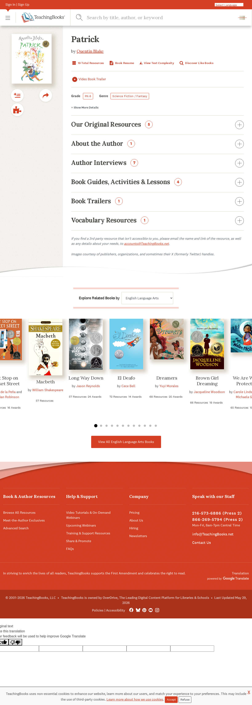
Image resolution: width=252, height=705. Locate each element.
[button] (7, 17)
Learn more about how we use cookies (135, 699)
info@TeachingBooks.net (212, 534)
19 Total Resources (87, 63)
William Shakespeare (47, 390)
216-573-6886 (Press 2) (217, 513)
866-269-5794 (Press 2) (217, 519)
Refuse (184, 699)
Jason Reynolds (88, 386)
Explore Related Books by (99, 298)
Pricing (134, 512)
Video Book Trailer (88, 79)
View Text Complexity (156, 63)
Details (85, 108)
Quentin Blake (90, 51)
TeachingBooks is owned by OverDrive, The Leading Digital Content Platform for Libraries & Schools (135, 597)
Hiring (133, 528)
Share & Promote (78, 541)
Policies (98, 610)
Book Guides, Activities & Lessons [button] (157, 183)
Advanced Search (16, 528)
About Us (136, 520)
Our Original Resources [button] (157, 125)
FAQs (70, 549)
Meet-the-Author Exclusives (24, 520)
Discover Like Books (196, 63)
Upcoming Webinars (81, 525)
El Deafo (126, 378)
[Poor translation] (15, 642)
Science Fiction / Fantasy (129, 96)
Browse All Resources (19, 512)
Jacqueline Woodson (209, 392)
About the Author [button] (157, 144)
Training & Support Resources (88, 533)
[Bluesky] (138, 610)
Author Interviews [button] (157, 163)
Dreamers (166, 378)
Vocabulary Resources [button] (157, 221)
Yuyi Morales (169, 386)
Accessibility (115, 610)
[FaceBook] (131, 610)
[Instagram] (157, 610)
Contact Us (201, 542)
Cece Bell (128, 386)
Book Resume (121, 63)
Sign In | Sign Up (17, 4)
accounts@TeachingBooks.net (146, 243)
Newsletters (138, 536)
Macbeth (45, 382)
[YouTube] (150, 610)
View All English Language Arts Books (126, 442)
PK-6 (88, 96)
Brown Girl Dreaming (207, 381)
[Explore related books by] (147, 298)
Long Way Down (85, 378)
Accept (171, 699)
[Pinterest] (144, 610)
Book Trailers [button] (157, 202)
